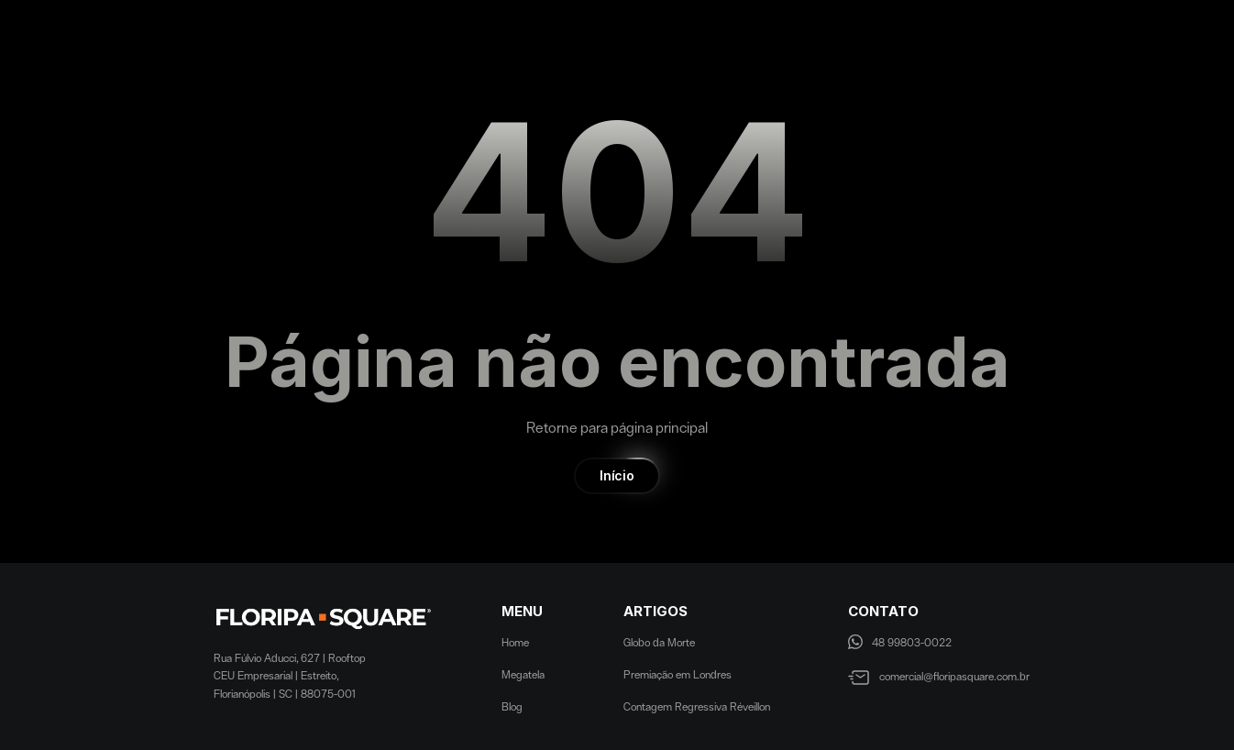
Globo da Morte (659, 642)
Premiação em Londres (677, 674)
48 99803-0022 (912, 642)
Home (515, 642)
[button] (616, 476)
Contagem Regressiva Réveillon (696, 706)
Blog (512, 706)
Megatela (523, 674)
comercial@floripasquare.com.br (954, 676)
